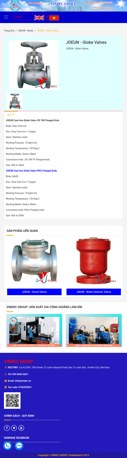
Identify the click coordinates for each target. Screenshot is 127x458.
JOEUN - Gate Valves (33, 291)
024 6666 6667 (20, 374)
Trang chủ (9, 30)
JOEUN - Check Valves (93, 291)
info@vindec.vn (23, 380)
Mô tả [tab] (10, 115)
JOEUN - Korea (25, 30)
